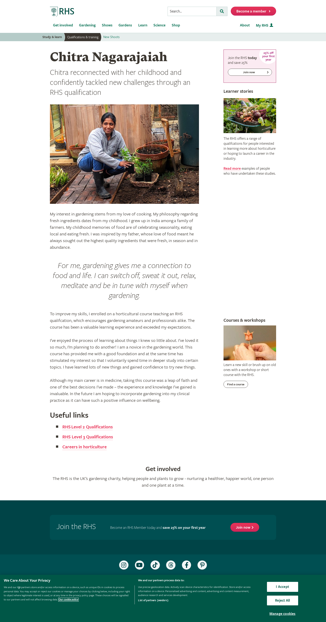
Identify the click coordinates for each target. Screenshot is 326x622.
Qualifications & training (82, 37)
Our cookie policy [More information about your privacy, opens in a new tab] (68, 599)
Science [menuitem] (159, 25)
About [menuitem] (245, 25)
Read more (232, 168)
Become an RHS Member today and (158, 528)
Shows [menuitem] (107, 25)
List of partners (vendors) (153, 600)
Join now (243, 527)
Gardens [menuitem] (125, 25)
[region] (163, 598)
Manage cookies (282, 614)
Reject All (282, 600)
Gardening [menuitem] (87, 25)
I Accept (282, 587)
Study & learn (52, 37)
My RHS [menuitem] (262, 25)
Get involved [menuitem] (63, 25)
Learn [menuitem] (142, 25)
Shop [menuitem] (176, 25)
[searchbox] (192, 11)
